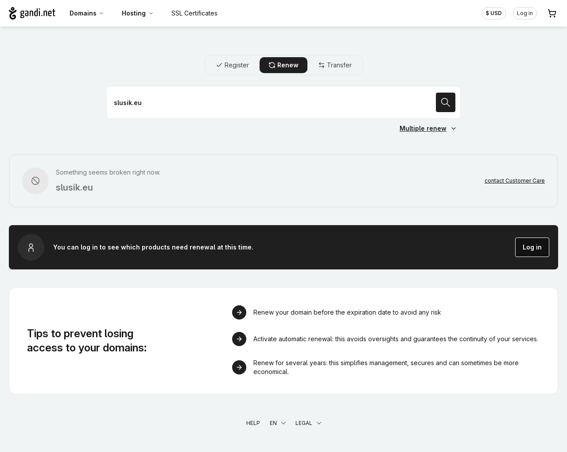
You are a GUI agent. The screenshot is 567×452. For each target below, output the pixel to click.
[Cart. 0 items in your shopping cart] (552, 13)
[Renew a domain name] (283, 102)
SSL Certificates (194, 13)
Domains (87, 13)
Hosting (138, 13)
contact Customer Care (515, 180)
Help (253, 423)
